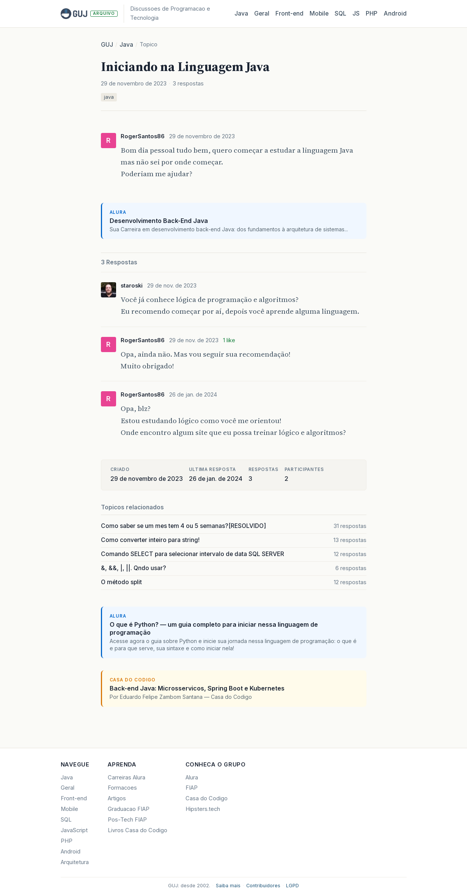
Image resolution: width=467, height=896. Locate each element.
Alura (192, 777)
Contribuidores (263, 885)
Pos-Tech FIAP (127, 819)
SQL (340, 13)
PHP (371, 13)
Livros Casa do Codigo (137, 830)
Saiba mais (228, 885)
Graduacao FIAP (128, 809)
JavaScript (74, 830)
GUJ (107, 44)
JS (356, 13)
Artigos (117, 798)
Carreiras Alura (126, 777)
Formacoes (122, 787)
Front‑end (289, 13)
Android (395, 13)
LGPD (292, 885)
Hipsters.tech (203, 809)
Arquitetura (75, 862)
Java (241, 13)
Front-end (74, 798)
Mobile (319, 13)
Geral (261, 13)
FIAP (192, 787)
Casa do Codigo (207, 798)
